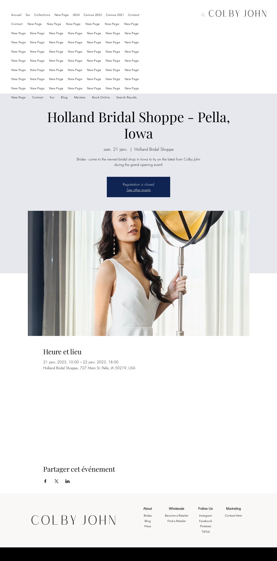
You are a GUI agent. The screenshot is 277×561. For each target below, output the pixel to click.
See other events (139, 189)
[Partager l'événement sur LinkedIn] (67, 481)
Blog (148, 521)
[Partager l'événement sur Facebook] (45, 481)
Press (147, 526)
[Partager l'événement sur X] (56, 481)
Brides (148, 515)
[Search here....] (178, 15)
